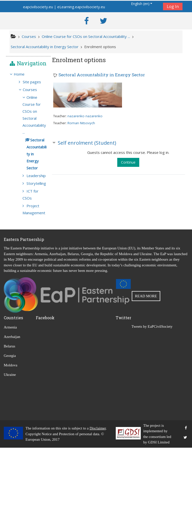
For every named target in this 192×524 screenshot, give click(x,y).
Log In (173, 6)
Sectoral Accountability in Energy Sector (101, 75)
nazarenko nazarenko (85, 116)
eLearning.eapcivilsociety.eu (81, 6)
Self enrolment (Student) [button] (87, 142)
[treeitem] (28, 80)
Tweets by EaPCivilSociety (152, 403)
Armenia (10, 404)
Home (22, 80)
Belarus (9, 423)
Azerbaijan (12, 413)
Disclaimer (98, 505)
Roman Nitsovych (81, 123)
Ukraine (10, 451)
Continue (128, 162)
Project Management (34, 282)
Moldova (10, 442)
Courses (33, 103)
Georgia (10, 432)
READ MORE (146, 372)
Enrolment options (100, 46)
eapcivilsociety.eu (38, 6)
